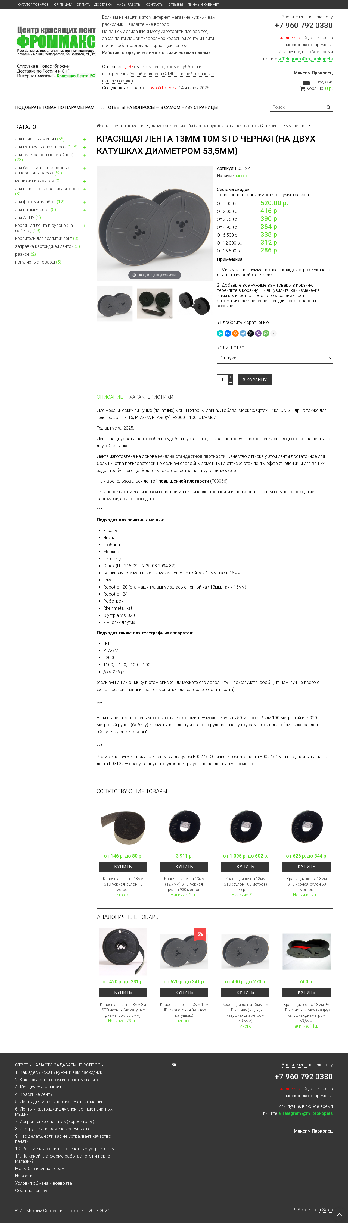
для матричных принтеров (51, 147)
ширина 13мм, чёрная (286, 125)
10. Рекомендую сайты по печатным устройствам (65, 1148)
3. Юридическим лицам (38, 1087)
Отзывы (175, 4)
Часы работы (129, 4)
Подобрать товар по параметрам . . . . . (59, 107)
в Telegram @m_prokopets (305, 58)
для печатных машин (51, 139)
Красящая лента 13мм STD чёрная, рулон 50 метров (307, 884)
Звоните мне (294, 17)
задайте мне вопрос (149, 24)
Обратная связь (31, 1190)
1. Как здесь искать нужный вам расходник (58, 1072)
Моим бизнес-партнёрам (39, 1168)
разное (25, 254)
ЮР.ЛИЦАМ (62, 4)
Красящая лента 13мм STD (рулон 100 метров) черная (245, 884)
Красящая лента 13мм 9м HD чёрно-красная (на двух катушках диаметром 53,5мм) (306, 1012)
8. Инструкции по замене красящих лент (55, 1128)
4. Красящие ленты (34, 1094)
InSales (326, 1209)
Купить (123, 866)
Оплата (83, 4)
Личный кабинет (203, 4)
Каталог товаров (33, 4)
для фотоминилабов (51, 202)
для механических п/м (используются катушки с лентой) (205, 125)
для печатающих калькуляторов (51, 191)
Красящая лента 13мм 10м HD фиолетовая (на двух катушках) (184, 1010)
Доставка (103, 4)
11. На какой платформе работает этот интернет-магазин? (64, 1158)
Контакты (155, 4)
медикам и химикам (51, 181)
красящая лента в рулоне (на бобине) (51, 228)
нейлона (191, 456)
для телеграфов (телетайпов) (51, 157)
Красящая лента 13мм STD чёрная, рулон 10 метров (123, 884)
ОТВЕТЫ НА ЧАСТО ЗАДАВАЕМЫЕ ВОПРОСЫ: (59, 1065)
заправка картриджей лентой (47, 246)
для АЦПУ (28, 217)
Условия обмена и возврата (43, 1183)
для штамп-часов (51, 210)
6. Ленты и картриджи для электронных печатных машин (64, 1111)
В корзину (255, 380)
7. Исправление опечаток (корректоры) (54, 1121)
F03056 (219, 481)
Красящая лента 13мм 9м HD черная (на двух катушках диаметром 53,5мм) (245, 1012)
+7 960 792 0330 (303, 25)
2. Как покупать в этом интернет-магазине (57, 1079)
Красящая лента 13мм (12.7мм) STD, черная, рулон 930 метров (184, 884)
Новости (23, 1175)
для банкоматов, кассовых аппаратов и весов (51, 170)
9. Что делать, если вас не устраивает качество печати (63, 1139)
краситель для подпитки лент (46, 238)
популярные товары (38, 262)
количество (230, 348)
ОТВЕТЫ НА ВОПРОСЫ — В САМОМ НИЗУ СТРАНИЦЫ (163, 107)
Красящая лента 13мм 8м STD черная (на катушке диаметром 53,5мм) (123, 1010)
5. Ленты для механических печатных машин (59, 1101)
